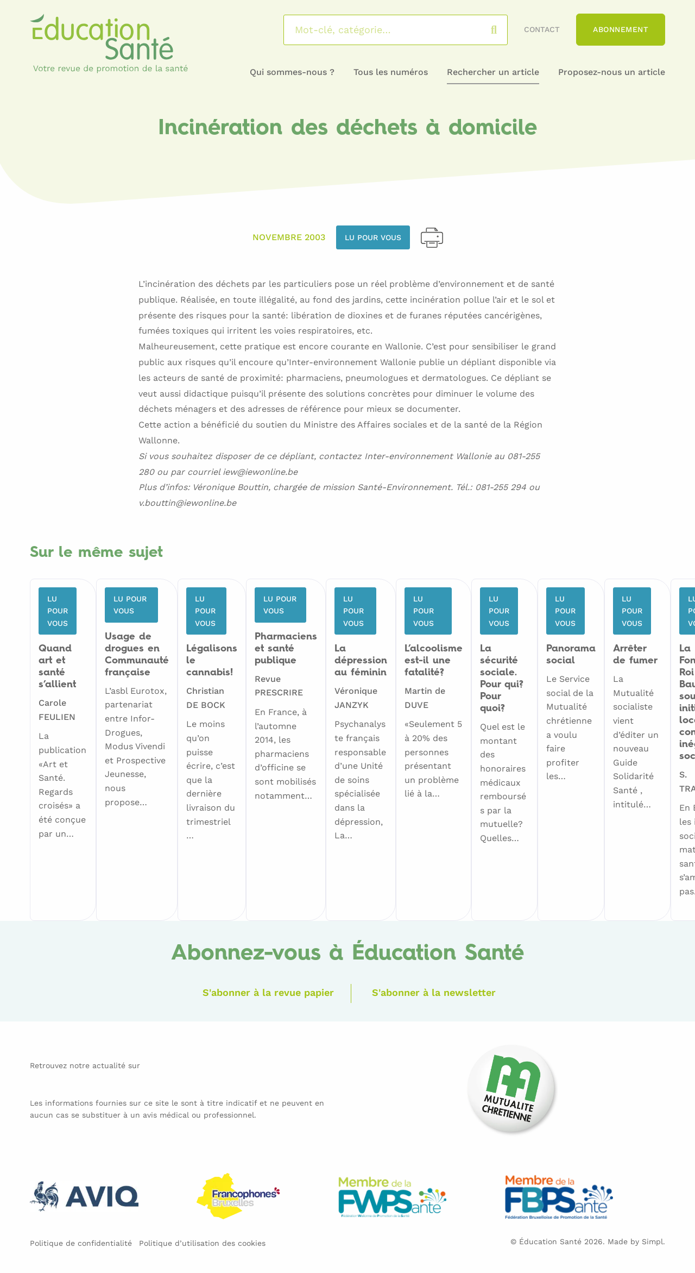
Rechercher (505, 29)
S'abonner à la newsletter (434, 992)
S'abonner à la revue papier (268, 992)
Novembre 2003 (288, 237)
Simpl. (653, 1241)
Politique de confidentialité (81, 1243)
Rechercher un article (493, 72)
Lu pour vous (373, 237)
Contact (542, 29)
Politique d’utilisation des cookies (202, 1243)
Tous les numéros (390, 72)
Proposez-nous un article (611, 72)
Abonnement (620, 29)
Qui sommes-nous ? (292, 72)
